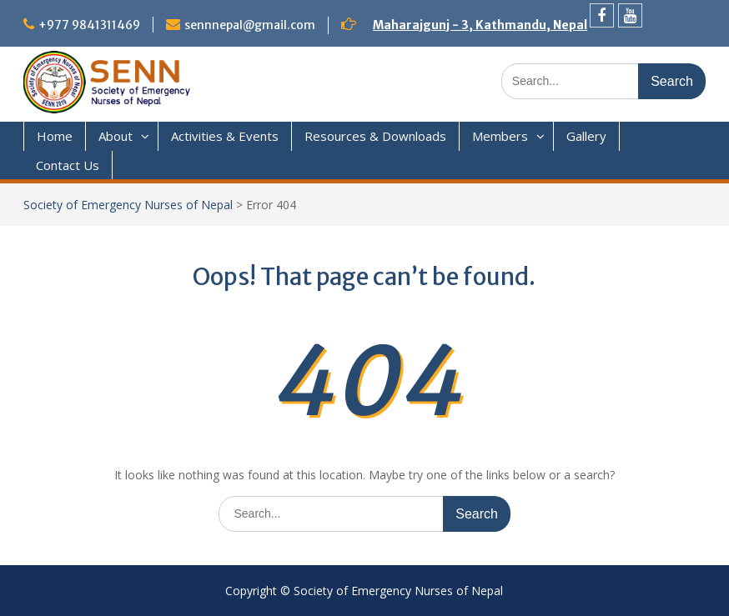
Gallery (586, 136)
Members (500, 136)
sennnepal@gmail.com (249, 25)
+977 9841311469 (89, 25)
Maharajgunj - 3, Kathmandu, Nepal (480, 25)
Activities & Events (225, 136)
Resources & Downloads (375, 136)
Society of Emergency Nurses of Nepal (128, 205)
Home (55, 136)
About (115, 136)
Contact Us (67, 165)
